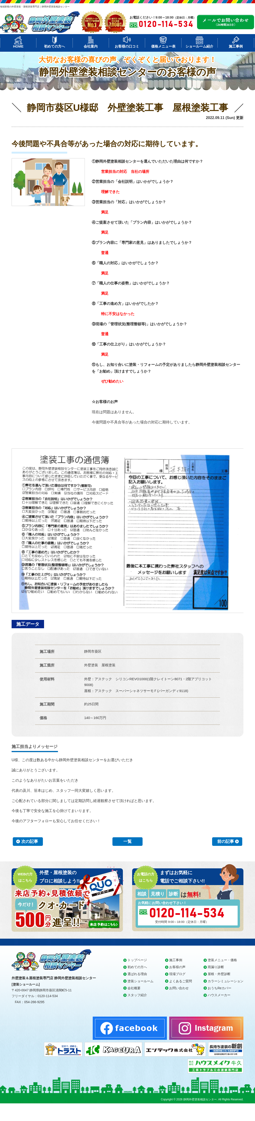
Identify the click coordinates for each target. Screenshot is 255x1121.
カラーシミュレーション (225, 981)
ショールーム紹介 (199, 46)
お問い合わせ (179, 988)
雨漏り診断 (216, 967)
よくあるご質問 (180, 981)
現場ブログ (177, 974)
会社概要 (134, 988)
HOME (18, 46)
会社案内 (91, 46)
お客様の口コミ (127, 46)
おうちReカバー (219, 988)
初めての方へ (54, 46)
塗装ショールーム (140, 981)
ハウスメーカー (219, 995)
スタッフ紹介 (137, 995)
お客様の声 (177, 967)
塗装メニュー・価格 (222, 960)
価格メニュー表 (163, 46)
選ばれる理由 (137, 974)
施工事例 (236, 46)
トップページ (137, 960)
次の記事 (29, 841)
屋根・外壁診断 (219, 974)
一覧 (127, 841)
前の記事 (225, 841)
